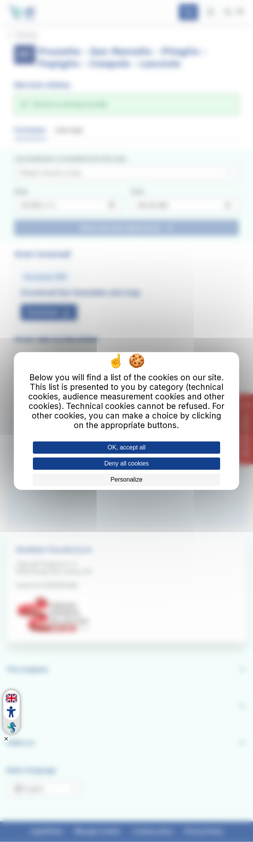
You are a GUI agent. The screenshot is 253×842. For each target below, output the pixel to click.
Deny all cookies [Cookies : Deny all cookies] (126, 463)
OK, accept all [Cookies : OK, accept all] (126, 447)
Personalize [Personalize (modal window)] (126, 479)
